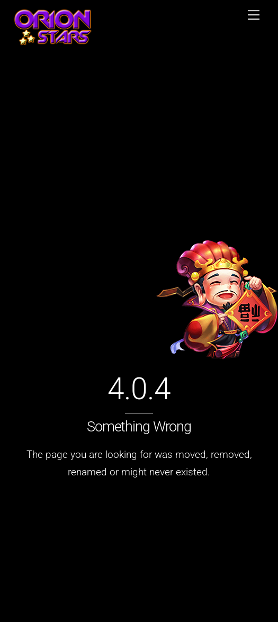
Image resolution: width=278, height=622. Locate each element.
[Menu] (253, 14)
